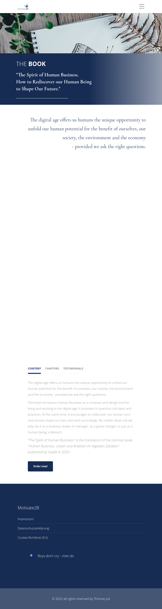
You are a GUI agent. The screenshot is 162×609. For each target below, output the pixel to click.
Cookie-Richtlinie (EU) (33, 537)
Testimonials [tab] (73, 368)
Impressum (26, 519)
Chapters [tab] (52, 368)
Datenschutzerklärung (33, 528)
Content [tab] (34, 368)
